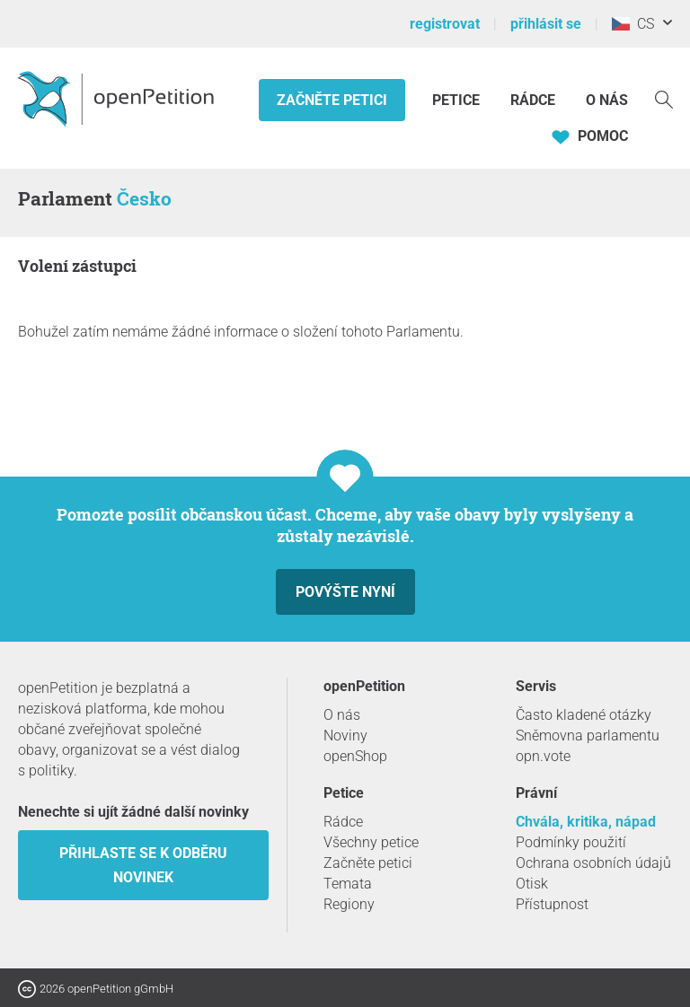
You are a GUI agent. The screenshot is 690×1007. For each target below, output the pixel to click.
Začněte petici (332, 100)
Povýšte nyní (345, 591)
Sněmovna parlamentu (587, 735)
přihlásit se (545, 23)
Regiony (349, 904)
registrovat (445, 23)
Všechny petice (371, 842)
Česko (144, 198)
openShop (355, 756)
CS (633, 23)
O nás (607, 100)
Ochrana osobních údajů (593, 862)
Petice (457, 100)
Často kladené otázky (583, 714)
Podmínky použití (571, 842)
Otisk (532, 883)
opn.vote (543, 756)
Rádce (532, 100)
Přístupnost (552, 904)
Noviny (345, 735)
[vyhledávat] (664, 98)
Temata (347, 883)
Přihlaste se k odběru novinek (143, 865)
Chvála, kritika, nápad (586, 821)
